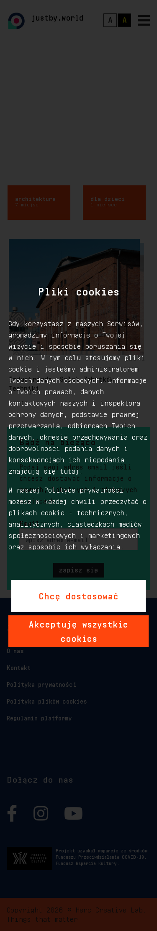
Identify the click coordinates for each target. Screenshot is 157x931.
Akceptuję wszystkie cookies (78, 630)
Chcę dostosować (78, 595)
